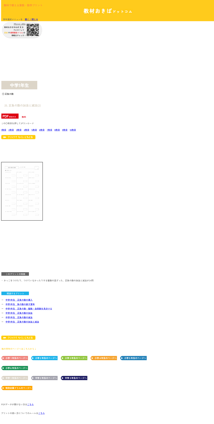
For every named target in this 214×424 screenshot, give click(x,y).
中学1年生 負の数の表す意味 (20, 304)
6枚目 (42, 129)
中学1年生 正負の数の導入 (18, 299)
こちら (30, 404)
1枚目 (3, 129)
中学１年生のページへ (16, 378)
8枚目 (57, 129)
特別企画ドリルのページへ (18, 388)
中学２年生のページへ (46, 378)
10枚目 (73, 129)
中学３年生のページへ (76, 378)
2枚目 (11, 129)
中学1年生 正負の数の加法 (18, 313)
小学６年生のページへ (16, 368)
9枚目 (65, 129)
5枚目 (34, 129)
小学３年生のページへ (76, 358)
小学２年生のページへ (46, 358)
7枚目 (49, 129)
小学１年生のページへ (16, 358)
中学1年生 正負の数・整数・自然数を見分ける (28, 308)
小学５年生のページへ (135, 358)
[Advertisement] (190, 64)
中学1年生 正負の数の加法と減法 (22, 321)
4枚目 (26, 129)
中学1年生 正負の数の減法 (18, 317)
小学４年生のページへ (105, 358)
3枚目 (19, 129)
